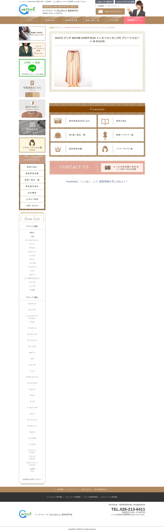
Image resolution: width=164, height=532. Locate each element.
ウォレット (32, 252)
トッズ (32, 372)
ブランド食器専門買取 (90, 497)
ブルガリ (32, 433)
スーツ (32, 244)
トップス (32, 255)
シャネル (32, 445)
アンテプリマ (32, 384)
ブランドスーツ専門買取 (72, 497)
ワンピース (32, 267)
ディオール (32, 329)
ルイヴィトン (32, 427)
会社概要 (101, 6)
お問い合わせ (85, 489)
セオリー (32, 354)
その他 (32, 290)
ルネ (32, 360)
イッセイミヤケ (32, 409)
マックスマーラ (32, 317)
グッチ (32, 403)
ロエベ (32, 415)
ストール (32, 282)
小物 (32, 236)
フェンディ (32, 311)
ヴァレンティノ (32, 464)
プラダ (32, 323)
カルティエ (32, 305)
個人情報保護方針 (101, 489)
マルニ (32, 396)
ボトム (32, 259)
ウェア (32, 271)
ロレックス (32, 347)
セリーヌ (32, 366)
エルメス (32, 390)
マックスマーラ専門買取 (54, 497)
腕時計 (32, 233)
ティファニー (32, 341)
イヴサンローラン (32, 378)
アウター (32, 248)
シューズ (32, 286)
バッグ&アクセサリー (32, 278)
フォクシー (32, 451)
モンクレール (32, 335)
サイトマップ (112, 6)
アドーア (32, 458)
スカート (32, 274)
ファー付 (32, 263)
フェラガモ (32, 439)
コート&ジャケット (32, 240)
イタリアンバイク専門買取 (109, 497)
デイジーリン (32, 421)
